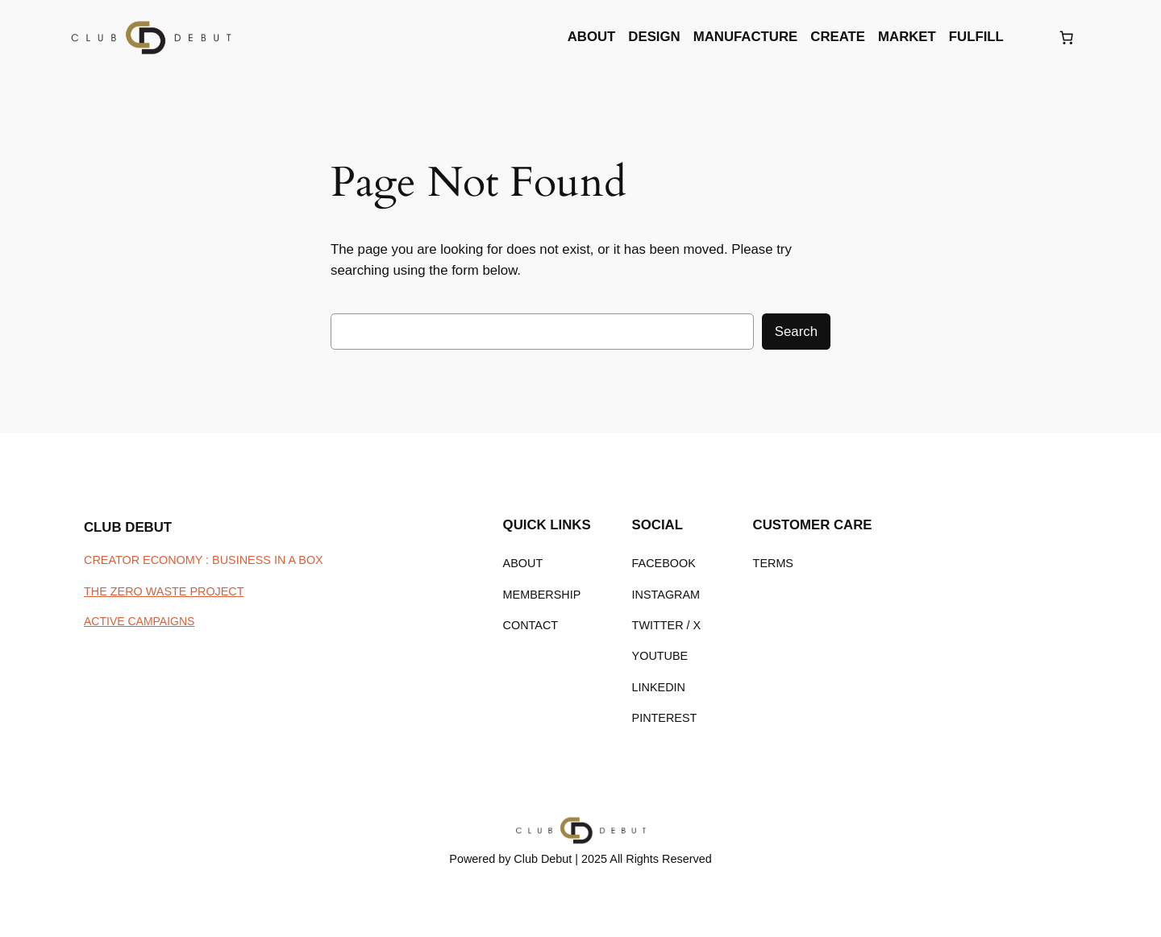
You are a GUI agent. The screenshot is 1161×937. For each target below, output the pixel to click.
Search (796, 331)
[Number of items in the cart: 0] (1067, 37)
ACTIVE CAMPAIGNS (139, 621)
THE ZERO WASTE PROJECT (164, 591)
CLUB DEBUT (128, 527)
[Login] (1030, 37)
